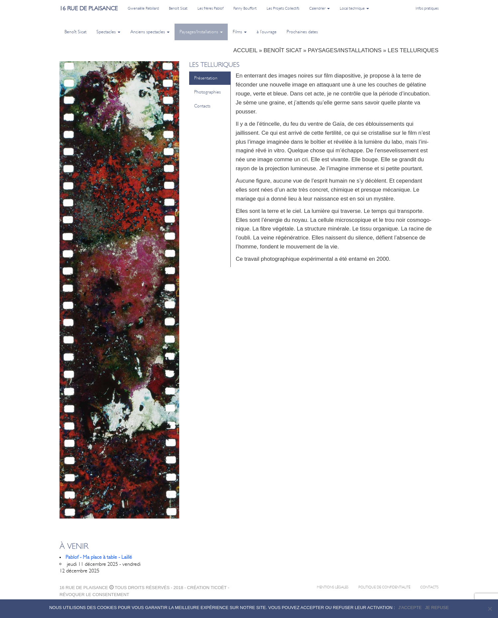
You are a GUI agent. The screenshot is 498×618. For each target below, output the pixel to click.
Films (240, 32)
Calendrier (319, 8)
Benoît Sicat (178, 8)
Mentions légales (332, 587)
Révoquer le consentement (94, 594)
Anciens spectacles (150, 32)
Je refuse (437, 607)
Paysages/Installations (201, 32)
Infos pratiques (427, 8)
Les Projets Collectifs (283, 8)
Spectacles (108, 32)
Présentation (205, 78)
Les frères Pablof (210, 8)
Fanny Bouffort (245, 8)
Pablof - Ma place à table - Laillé (98, 557)
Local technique (354, 8)
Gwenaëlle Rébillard (143, 8)
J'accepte (410, 607)
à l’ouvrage (267, 32)
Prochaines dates (302, 32)
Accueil (245, 50)
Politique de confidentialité (384, 587)
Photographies (207, 92)
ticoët (218, 587)
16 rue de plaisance (89, 8)
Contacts (202, 106)
